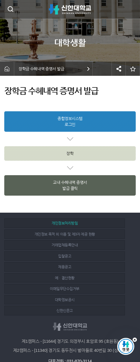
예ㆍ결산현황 (102, 245)
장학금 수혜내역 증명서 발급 (41, 68)
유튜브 (83, 343)
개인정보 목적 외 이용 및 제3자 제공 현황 (101, 223)
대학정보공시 (102, 256)
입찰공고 (101, 234)
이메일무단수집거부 (37, 256)
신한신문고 (36, 267)
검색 (10, 9)
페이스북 (58, 343)
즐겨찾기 (133, 69)
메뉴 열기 (131, 9)
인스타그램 (71, 343)
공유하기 (119, 69)
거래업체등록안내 (37, 234)
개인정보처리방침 (37, 223)
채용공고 (36, 245)
